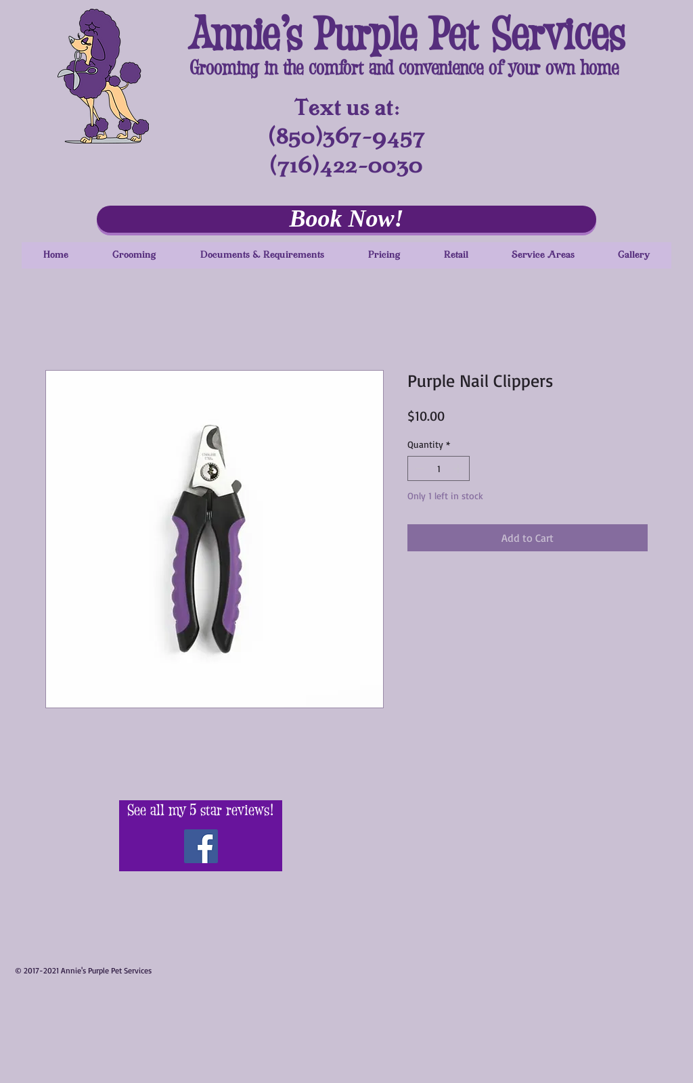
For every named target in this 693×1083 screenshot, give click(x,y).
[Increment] (459, 468)
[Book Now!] (346, 219)
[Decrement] (417, 468)
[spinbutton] (438, 468)
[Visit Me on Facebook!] (201, 846)
